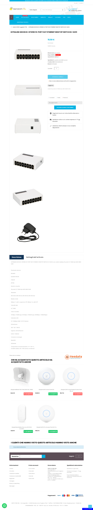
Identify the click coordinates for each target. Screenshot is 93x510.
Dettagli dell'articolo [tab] (34, 257)
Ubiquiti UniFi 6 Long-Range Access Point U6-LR (71, 390)
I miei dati (31, 476)
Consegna (11, 481)
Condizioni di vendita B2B (15, 476)
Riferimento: (51, 53)
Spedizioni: (51, 60)
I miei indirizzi (32, 473)
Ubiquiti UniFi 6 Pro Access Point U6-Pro (46, 427)
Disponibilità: (51, 55)
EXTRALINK (54, 64)
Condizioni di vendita (14, 473)
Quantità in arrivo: (53, 56)
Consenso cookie (87, 509)
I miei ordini (31, 471)
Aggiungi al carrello (57, 77)
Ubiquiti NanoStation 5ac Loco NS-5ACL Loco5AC (22, 428)
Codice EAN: (51, 62)
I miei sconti (31, 478)
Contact (11, 468)
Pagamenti (11, 478)
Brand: (49, 64)
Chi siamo (11, 471)
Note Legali (11, 486)
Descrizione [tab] (16, 257)
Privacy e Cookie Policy (14, 483)
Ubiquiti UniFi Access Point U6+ (46, 389)
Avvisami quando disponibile (65, 107)
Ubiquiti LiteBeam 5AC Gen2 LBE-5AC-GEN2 (22, 389)
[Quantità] (56, 68)
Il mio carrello (32, 468)
